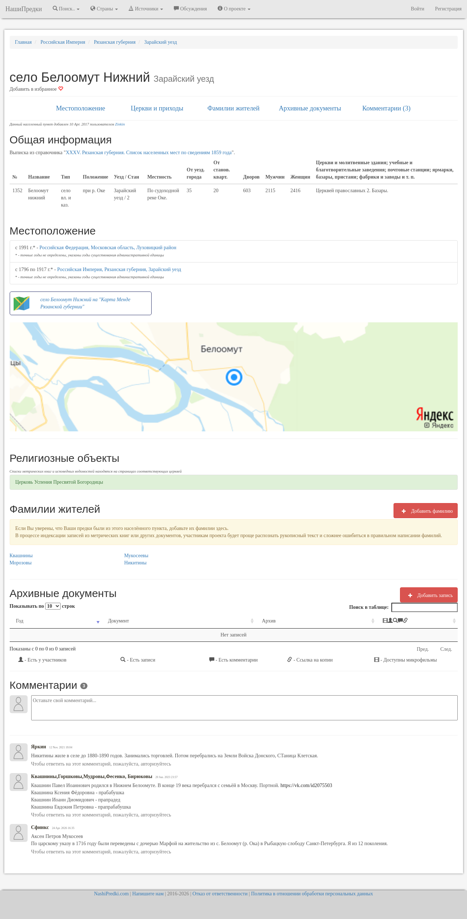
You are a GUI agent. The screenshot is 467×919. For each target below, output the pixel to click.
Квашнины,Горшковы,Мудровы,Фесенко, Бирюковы (91, 776)
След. (446, 649)
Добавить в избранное (36, 89)
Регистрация (448, 8)
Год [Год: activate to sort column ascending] (20, 621)
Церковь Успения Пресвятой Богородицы (59, 482)
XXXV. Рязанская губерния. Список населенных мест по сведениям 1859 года (149, 152)
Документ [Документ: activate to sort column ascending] (103, 621)
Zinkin (120, 124)
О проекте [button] (234, 8)
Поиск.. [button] (66, 8)
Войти (417, 8)
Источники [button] (146, 8)
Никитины (135, 562)
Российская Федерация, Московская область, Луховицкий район (107, 247)
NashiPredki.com (111, 893)
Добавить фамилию (425, 511)
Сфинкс (40, 827)
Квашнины (21, 555)
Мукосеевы (136, 555)
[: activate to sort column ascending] (386, 621)
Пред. (423, 649)
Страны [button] (104, 8)
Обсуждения (190, 8)
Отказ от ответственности (220, 893)
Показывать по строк (42, 606)
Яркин (38, 746)
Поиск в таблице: (403, 607)
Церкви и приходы (157, 108)
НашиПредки (23, 9)
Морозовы (21, 562)
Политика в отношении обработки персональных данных (312, 893)
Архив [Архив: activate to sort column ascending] (227, 621)
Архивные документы (310, 108)
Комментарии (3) (386, 108)
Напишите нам (148, 893)
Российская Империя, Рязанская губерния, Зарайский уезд (119, 269)
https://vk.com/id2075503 (305, 785)
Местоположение (80, 108)
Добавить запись (429, 595)
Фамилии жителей (234, 108)
